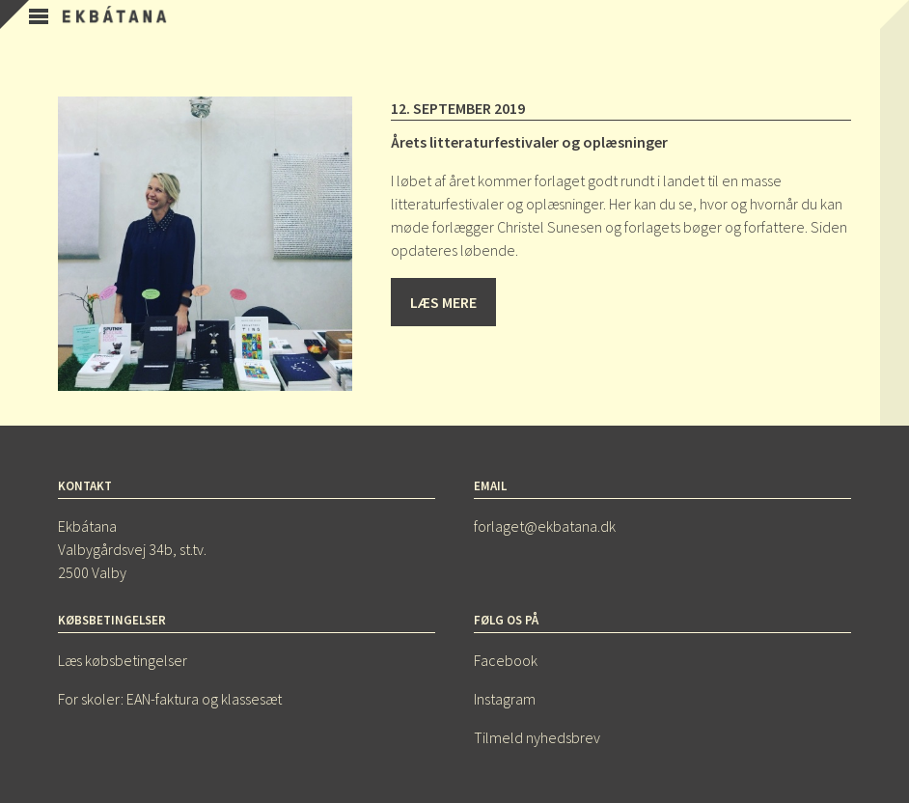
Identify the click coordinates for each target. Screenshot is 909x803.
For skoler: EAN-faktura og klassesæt (170, 698)
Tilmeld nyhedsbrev (537, 737)
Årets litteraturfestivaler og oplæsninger (529, 142)
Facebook (505, 660)
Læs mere (443, 302)
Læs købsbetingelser (122, 660)
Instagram (505, 698)
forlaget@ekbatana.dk (545, 526)
